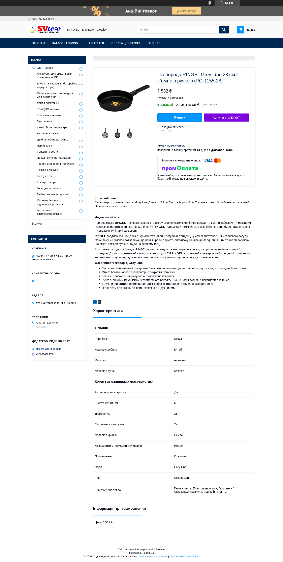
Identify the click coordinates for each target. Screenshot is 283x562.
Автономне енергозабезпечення (49, 212)
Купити (180, 117)
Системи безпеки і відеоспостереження (50, 202)
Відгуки (37, 223)
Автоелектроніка (47, 133)
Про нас (154, 43)
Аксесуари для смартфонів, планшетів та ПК (54, 75)
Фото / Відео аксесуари (52, 127)
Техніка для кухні (48, 169)
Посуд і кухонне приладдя (54, 157)
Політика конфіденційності (184, 556)
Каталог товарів (65, 43)
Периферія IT (45, 145)
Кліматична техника (49, 115)
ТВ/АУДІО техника (48, 109)
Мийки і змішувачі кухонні (53, 194)
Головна (38, 43)
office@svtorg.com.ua (48, 348)
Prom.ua (160, 549)
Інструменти (44, 176)
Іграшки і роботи (47, 151)
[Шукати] (224, 29)
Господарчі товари (49, 188)
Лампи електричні (48, 102)
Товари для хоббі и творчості (55, 163)
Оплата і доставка (125, 43)
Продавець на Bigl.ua (141, 553)
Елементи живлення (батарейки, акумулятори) (57, 85)
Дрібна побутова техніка (52, 139)
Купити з (226, 117)
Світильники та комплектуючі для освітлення (55, 95)
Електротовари (46, 182)
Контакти (96, 43)
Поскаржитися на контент (153, 556)
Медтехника (44, 121)
